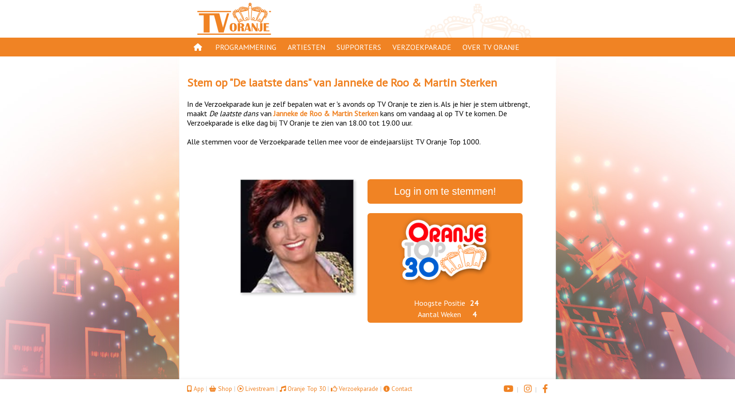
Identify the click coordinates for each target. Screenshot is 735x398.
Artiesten (306, 47)
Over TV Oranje (490, 47)
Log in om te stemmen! (445, 191)
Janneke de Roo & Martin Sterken (415, 82)
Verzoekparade (421, 47)
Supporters (358, 47)
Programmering (245, 47)
